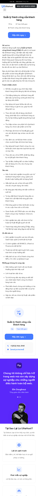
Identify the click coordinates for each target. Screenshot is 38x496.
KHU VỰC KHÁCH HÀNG (26, 6)
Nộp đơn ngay (19, 35)
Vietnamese (22, 1)
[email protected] (17, 349)
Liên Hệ (12, 1)
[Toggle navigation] (4, 10)
